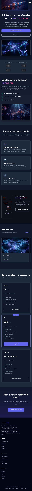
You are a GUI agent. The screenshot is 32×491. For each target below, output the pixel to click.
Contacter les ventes (16, 378)
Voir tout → (28, 232)
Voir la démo (16, 34)
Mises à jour (4, 448)
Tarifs (2, 446)
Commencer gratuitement (16, 30)
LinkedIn (21, 488)
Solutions (3, 471)
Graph (5, 423)
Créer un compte (16, 309)
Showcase (3, 443)
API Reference (4, 459)
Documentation (4, 456)
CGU (13, 488)
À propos (3, 474)
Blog (2, 461)
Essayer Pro (16, 344)
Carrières (3, 476)
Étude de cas (6, 259)
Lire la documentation (22, 209)
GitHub (26, 488)
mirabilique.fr (4, 432)
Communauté (4, 463)
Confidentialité (8, 488)
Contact (3, 478)
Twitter (16, 488)
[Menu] (29, 2)
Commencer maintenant (16, 409)
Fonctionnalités (4, 441)
